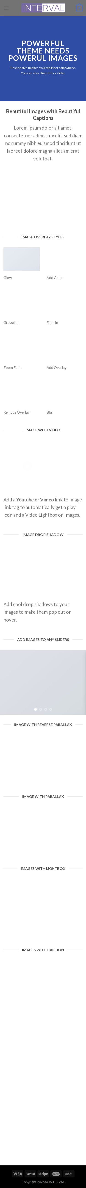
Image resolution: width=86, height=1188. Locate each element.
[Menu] (6, 8)
